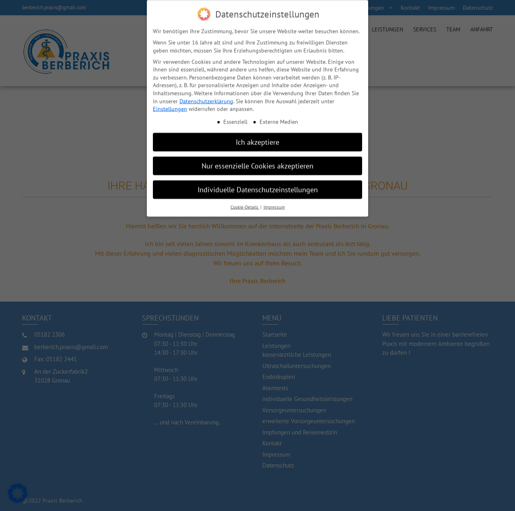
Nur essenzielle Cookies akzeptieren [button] (257, 162)
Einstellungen (170, 105)
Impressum (274, 203)
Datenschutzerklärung (206, 97)
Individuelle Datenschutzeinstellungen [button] (258, 185)
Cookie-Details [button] (245, 203)
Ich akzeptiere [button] (257, 138)
